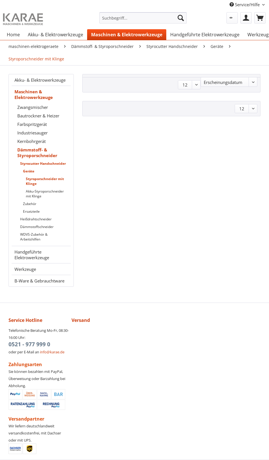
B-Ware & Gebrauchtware (39, 281)
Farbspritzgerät (32, 124)
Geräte (28, 171)
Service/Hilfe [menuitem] (245, 4)
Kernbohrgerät (31, 141)
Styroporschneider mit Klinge (45, 181)
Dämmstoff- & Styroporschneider (37, 152)
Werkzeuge (25, 269)
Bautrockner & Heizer (38, 116)
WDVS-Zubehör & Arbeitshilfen (34, 237)
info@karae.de (52, 352)
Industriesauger (32, 133)
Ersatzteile (31, 211)
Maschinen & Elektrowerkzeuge (33, 94)
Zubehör (29, 203)
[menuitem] (143, 20)
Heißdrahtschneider (36, 219)
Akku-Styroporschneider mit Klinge (45, 194)
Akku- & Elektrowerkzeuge (40, 80)
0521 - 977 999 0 (29, 344)
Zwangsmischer (32, 107)
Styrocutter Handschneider (43, 163)
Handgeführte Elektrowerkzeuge (31, 254)
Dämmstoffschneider (37, 226)
